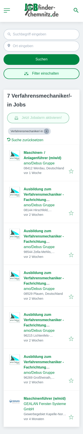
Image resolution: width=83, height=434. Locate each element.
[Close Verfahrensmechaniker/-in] (46, 131)
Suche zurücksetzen (25, 140)
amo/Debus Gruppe (39, 163)
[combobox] (41, 34)
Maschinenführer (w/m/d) (45, 398)
